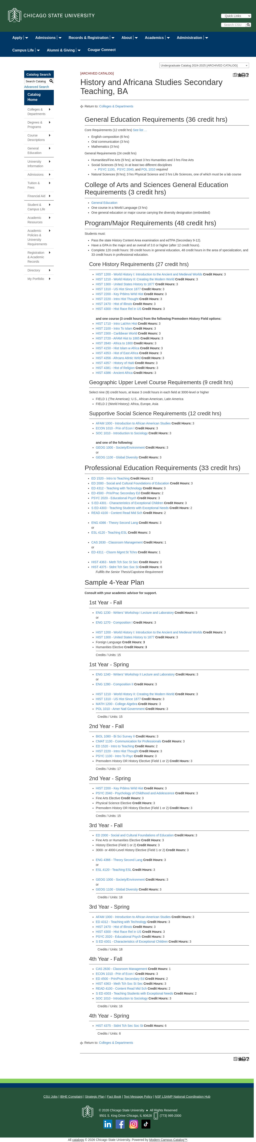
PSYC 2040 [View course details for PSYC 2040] (125, 169)
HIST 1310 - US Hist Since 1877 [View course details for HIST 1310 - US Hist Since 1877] (118, 289)
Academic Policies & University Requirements (37, 237)
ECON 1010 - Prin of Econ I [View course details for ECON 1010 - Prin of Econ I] (115, 428)
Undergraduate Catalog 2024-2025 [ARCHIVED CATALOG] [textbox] (199, 65)
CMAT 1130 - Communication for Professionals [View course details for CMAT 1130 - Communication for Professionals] (128, 741)
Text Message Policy (138, 1096)
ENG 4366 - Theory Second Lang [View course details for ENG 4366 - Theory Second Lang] (114, 522)
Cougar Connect (101, 50)
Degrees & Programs (35, 125)
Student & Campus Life (36, 207)
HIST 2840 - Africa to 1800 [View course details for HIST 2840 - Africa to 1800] (114, 343)
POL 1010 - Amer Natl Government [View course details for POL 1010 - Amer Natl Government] (120, 709)
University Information (35, 164)
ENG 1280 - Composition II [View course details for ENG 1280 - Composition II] (114, 684)
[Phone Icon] (156, 1115)
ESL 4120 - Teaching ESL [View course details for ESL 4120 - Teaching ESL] (109, 532)
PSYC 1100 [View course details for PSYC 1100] (106, 169)
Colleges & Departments (37, 112)
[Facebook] (120, 1124)
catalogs (78, 1140)
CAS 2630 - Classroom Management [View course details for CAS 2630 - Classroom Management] (117, 542)
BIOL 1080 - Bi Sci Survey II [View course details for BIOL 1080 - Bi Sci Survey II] (115, 736)
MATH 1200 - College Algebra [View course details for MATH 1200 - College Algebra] (116, 704)
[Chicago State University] (51, 15)
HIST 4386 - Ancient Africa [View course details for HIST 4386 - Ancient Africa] (114, 373)
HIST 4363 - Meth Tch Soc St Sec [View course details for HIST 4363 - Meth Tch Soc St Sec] (114, 562)
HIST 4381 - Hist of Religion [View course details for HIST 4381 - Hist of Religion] (115, 368)
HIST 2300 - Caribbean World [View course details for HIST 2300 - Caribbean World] (116, 333)
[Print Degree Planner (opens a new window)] (234, 75)
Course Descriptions (36, 138)
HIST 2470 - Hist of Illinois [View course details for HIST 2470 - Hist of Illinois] (114, 304)
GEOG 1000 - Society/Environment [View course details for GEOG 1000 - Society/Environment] (120, 447)
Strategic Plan (94, 1096)
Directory (34, 270)
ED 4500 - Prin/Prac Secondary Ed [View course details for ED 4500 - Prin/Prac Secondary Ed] (115, 493)
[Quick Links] (236, 16)
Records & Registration (88, 38)
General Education (34, 151)
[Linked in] (107, 1124)
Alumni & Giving (61, 50)
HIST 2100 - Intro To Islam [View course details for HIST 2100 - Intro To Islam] (114, 328)
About (126, 38)
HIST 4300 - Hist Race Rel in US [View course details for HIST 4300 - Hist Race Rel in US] (118, 309)
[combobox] (204, 65)
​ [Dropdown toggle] (26, 38)
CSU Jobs (50, 1096)
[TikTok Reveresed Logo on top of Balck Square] (145, 1124)
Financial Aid (36, 196)
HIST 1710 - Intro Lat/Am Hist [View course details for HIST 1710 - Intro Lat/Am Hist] (116, 323)
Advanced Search (36, 87)
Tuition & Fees (34, 185)
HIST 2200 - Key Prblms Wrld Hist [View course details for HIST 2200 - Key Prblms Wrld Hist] (119, 294)
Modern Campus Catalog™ (168, 1140)
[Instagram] (134, 1124)
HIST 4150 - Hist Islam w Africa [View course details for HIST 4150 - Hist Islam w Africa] (117, 348)
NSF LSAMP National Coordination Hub (182, 1096)
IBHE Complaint (71, 1096)
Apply (17, 38)
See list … (140, 130)
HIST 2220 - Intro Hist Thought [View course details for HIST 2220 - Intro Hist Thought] (117, 299)
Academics (154, 38)
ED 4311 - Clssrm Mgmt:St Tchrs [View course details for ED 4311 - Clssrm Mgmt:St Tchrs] (114, 552)
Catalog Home (34, 97)
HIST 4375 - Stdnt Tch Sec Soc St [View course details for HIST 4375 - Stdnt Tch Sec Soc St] (115, 567)
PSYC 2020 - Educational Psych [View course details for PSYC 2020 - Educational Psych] (114, 498)
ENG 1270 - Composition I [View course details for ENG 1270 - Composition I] (114, 622)
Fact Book (114, 1096)
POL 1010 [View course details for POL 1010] (148, 169)
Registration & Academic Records (36, 257)
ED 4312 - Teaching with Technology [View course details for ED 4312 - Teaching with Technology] (116, 488)
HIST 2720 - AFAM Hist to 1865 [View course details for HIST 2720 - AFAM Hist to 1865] (118, 338)
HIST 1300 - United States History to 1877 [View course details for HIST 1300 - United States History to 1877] (125, 284)
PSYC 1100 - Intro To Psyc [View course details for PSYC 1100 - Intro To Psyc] (114, 756)
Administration (189, 38)
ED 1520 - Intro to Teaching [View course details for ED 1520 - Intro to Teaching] (110, 478)
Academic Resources (35, 220)
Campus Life (23, 50)
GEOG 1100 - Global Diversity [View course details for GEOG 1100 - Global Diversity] (117, 457)
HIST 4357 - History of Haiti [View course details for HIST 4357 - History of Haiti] (115, 363)
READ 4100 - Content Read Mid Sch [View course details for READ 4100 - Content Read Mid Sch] (116, 513)
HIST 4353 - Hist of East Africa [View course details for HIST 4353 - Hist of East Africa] (117, 353)
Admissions (45, 38)
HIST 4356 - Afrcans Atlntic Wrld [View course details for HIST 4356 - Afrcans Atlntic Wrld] (118, 358)
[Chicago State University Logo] (87, 1110)
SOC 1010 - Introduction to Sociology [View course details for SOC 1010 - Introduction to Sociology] (122, 433)
